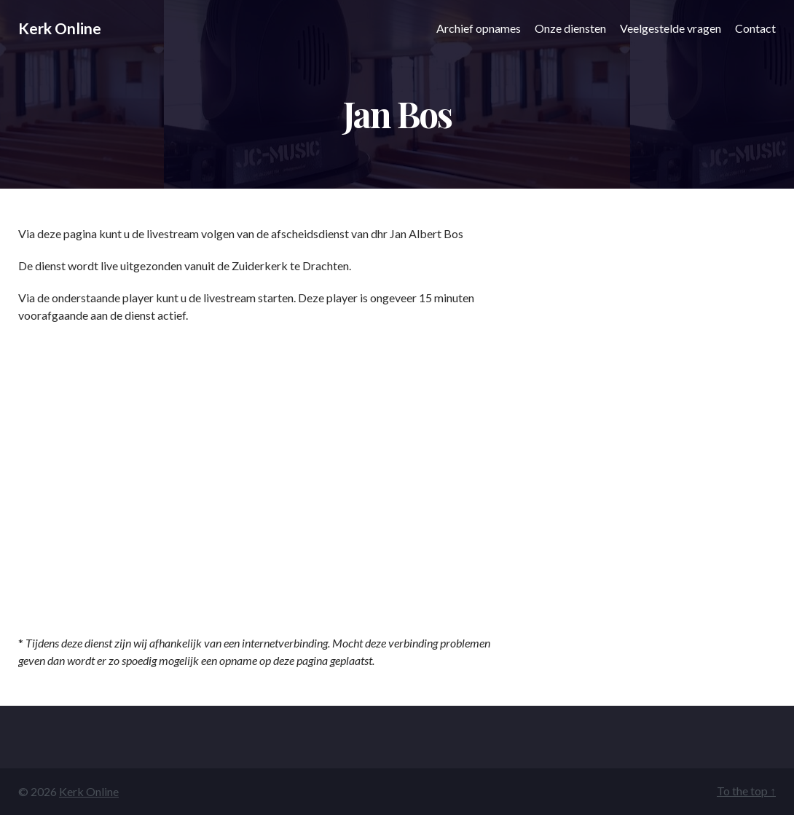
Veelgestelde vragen (670, 28)
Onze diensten (570, 28)
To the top (746, 791)
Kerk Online (59, 28)
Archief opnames (478, 28)
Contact (755, 28)
